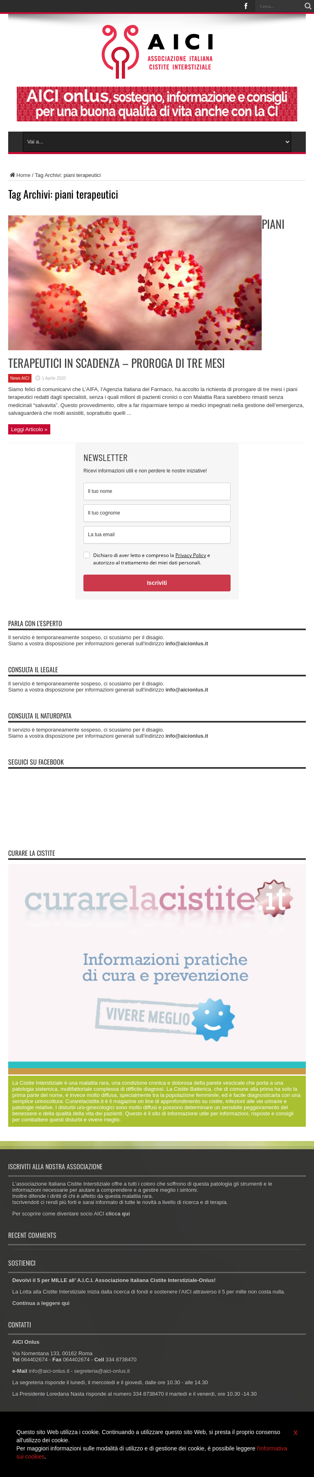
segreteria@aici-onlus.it (102, 1371)
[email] (157, 535)
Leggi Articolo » (29, 429)
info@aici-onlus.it (49, 1371)
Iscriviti (157, 583)
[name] (157, 491)
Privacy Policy (190, 555)
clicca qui (117, 1214)
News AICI (19, 378)
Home (19, 175)
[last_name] (157, 513)
